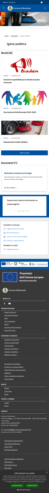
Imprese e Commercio (11, 349)
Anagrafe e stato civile (11, 340)
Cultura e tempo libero (11, 343)
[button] (25, 490)
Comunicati (8, 391)
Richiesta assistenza (11, 450)
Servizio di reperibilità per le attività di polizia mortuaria (22, 81)
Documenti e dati (9, 330)
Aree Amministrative (11, 315)
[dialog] (24, 481)
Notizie (6, 76)
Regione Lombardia (9, 2)
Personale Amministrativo (12, 327)
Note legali (7, 468)
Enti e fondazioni (9, 321)
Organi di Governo (10, 312)
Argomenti (14, 36)
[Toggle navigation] (4, 8)
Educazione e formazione (12, 364)
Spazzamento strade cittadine (16, 141)
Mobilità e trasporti (10, 355)
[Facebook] (4, 303)
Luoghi (6, 403)
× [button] (47, 472)
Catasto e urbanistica (11, 352)
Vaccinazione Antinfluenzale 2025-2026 (20, 112)
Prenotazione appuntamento (13, 441)
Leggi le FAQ (8, 447)
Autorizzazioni (9, 379)
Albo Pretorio (8, 462)
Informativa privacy (10, 465)
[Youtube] (9, 303)
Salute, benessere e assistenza (14, 376)
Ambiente (7, 373)
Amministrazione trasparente (13, 459)
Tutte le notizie (24, 153)
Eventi (6, 406)
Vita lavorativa (9, 346)
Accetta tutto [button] (17, 485)
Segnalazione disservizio (12, 444)
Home (6, 36)
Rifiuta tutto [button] (32, 485)
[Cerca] (45, 8)
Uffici (6, 318)
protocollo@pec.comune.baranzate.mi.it (17, 430)
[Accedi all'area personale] (41, 2)
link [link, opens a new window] (43, 481)
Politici (6, 324)
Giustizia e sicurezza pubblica (13, 367)
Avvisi (6, 394)
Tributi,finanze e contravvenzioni (15, 370)
